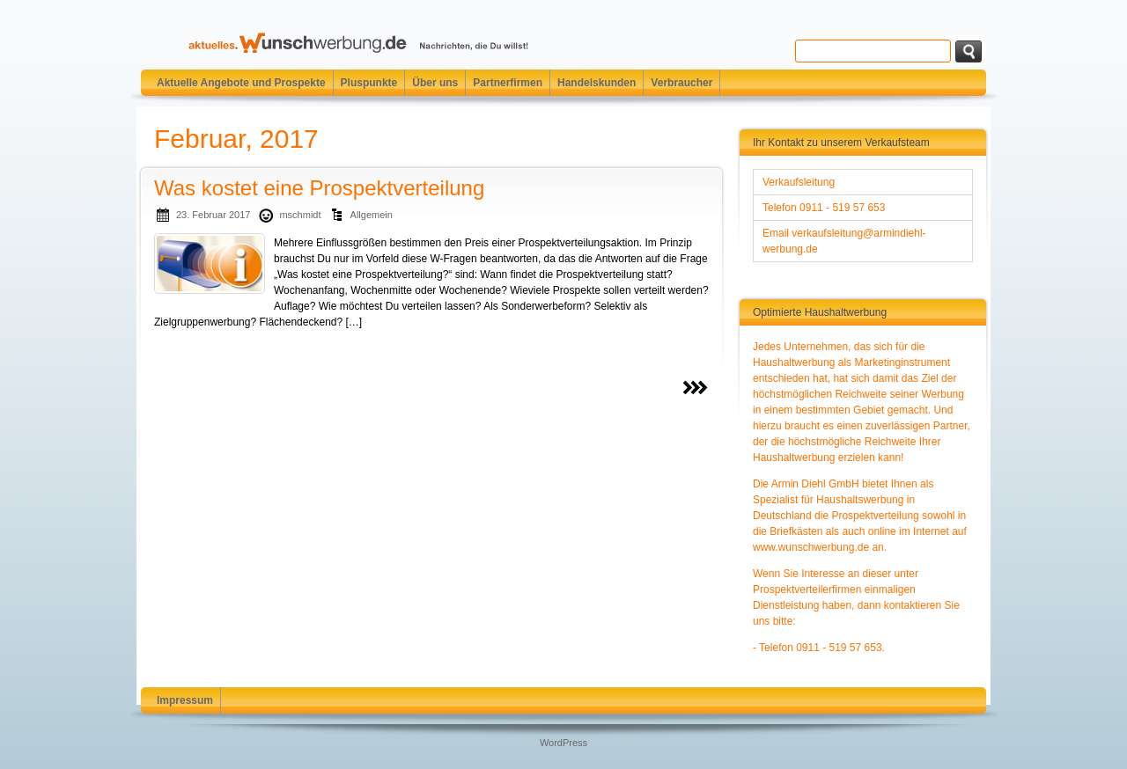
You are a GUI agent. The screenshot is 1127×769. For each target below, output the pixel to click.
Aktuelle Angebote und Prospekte (241, 83)
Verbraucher (681, 83)
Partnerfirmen (507, 83)
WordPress (563, 742)
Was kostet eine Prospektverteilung (319, 188)
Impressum (185, 700)
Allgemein (371, 214)
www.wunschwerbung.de (811, 547)
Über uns (435, 83)
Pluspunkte (369, 83)
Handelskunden (596, 83)
